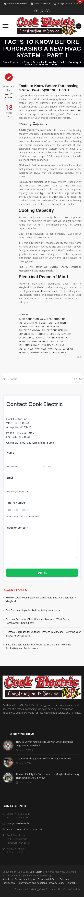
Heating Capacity (56, 337)
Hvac (36, 345)
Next (74, 378)
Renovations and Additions (32, 882)
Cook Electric (36, 871)
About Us (8, 879)
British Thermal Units (49, 326)
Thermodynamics (40, 352)
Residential (9, 882)
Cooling (43, 334)
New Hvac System (51, 348)
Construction (27, 334)
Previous (12, 379)
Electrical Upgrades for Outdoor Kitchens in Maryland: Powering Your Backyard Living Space (43, 633)
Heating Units (47, 341)
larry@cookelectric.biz (68, 3)
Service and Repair (25, 879)
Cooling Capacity (60, 334)
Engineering (26, 337)
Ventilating (59, 352)
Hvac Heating (49, 345)
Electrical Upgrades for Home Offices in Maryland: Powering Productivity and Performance (38, 646)
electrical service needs (45, 291)
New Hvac (34, 348)
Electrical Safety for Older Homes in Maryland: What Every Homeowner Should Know (37, 621)
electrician (75, 110)
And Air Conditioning (42, 322)
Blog (25, 314)
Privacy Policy (56, 882)
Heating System (28, 341)
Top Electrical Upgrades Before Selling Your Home (33, 610)
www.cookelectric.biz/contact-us (24, 829)
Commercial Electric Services (53, 879)
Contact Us (72, 882)
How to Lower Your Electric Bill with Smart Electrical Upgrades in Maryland (41, 599)
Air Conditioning (32, 319)
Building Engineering (55, 330)
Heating (39, 337)
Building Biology (29, 330)
